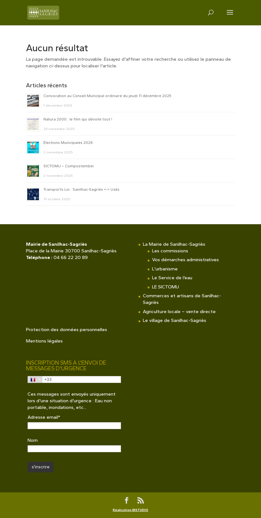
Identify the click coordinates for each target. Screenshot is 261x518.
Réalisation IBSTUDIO (130, 510)
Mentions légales (44, 341)
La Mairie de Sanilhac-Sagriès (174, 244)
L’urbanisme (165, 269)
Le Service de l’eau (172, 278)
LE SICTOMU (165, 287)
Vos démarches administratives (185, 259)
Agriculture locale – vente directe (179, 311)
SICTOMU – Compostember (68, 166)
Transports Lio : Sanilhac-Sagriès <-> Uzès (81, 189)
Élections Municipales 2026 (68, 142)
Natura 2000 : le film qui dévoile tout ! (77, 119)
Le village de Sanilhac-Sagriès (174, 320)
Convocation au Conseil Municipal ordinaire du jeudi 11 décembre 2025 (107, 96)
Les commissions (170, 251)
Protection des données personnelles (66, 329)
